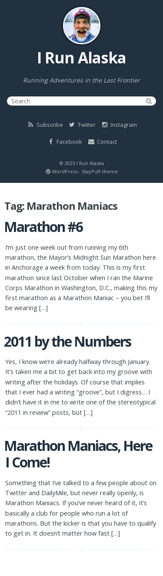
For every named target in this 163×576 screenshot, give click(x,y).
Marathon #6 (43, 226)
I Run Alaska (81, 57)
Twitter (82, 125)
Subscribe (45, 125)
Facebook (64, 142)
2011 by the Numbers (67, 341)
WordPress (64, 171)
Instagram (118, 125)
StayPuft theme (100, 171)
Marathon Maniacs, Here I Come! (78, 453)
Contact (102, 142)
